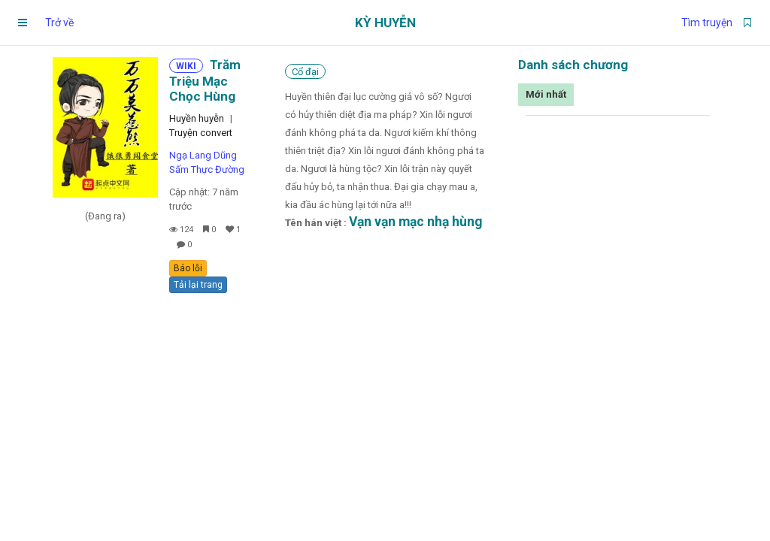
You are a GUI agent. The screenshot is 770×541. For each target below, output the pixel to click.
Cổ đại (305, 71)
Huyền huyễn (196, 118)
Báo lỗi (188, 268)
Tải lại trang (198, 285)
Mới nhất (546, 94)
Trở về (59, 23)
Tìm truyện (706, 23)
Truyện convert (200, 132)
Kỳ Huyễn (385, 22)
